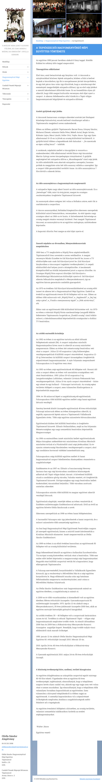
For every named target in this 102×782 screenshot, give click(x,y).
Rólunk (5, 67)
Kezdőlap (5, 62)
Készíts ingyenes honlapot (90, 779)
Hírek (4, 72)
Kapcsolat (6, 104)
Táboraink (6, 94)
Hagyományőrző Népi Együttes (11, 78)
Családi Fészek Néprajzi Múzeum (11, 87)
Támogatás (6, 99)
